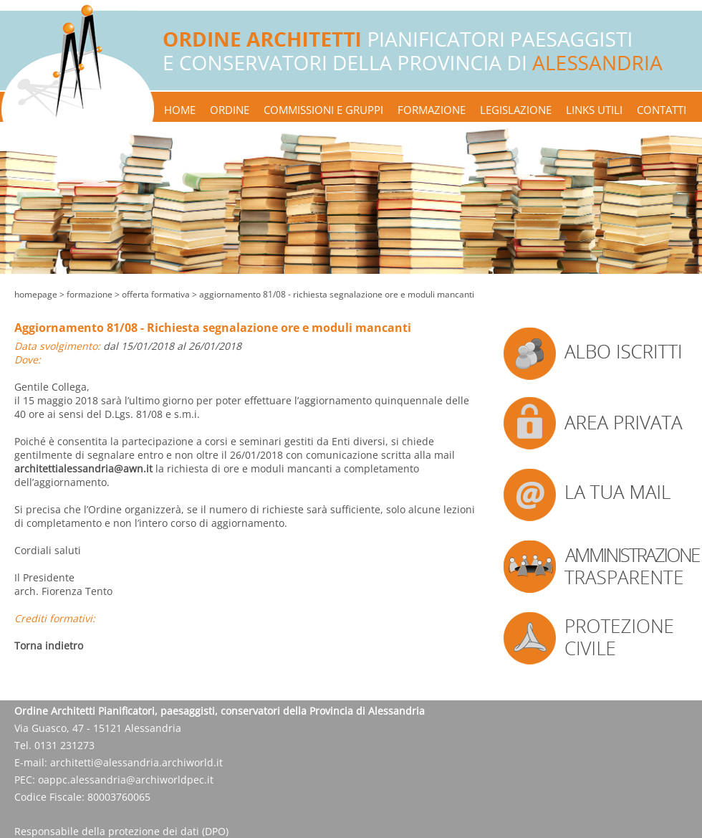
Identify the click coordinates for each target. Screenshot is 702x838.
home (180, 110)
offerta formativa (156, 294)
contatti (661, 110)
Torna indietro (48, 645)
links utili (594, 110)
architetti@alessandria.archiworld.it (136, 762)
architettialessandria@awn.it (83, 468)
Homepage (35, 294)
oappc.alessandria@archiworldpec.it (125, 779)
